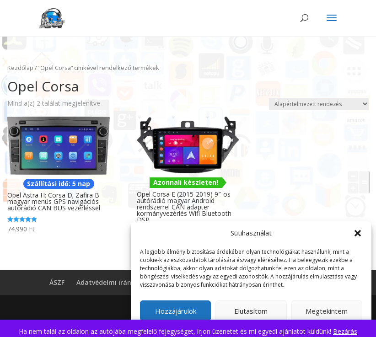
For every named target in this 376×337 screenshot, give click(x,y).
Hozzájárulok (175, 311)
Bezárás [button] (345, 331)
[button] (357, 233)
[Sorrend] (319, 104)
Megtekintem (327, 311)
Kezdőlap (20, 68)
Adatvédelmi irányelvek (113, 282)
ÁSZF (56, 282)
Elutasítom (251, 311)
